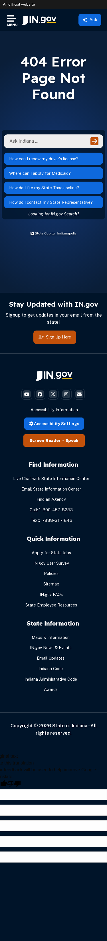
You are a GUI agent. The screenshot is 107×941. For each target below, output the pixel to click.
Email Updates (50, 658)
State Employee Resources (51, 605)
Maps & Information (51, 637)
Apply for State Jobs (51, 552)
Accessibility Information (54, 409)
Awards (51, 689)
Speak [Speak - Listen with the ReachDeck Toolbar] (72, 440)
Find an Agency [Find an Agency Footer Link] (51, 499)
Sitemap (51, 583)
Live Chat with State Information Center (51, 478)
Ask (89, 19)
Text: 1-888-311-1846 (51, 520)
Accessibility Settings (54, 423)
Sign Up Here (55, 337)
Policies (51, 573)
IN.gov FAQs (51, 594)
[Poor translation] (14, 784)
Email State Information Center (51, 489)
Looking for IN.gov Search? (53, 213)
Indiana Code (51, 668)
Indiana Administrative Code (51, 679)
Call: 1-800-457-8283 (51, 509)
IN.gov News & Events (51, 647)
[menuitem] (39, 19)
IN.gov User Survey (51, 563)
